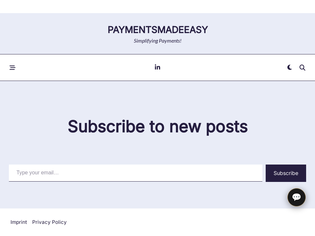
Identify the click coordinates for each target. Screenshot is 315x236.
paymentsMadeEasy (158, 29)
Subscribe (286, 173)
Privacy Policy (49, 222)
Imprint (19, 222)
